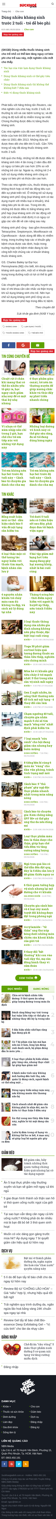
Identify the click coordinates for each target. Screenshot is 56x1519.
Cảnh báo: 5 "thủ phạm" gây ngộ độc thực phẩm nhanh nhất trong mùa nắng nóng (38, 791)
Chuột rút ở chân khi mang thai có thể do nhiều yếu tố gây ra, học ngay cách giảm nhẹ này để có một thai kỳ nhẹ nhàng (13, 391)
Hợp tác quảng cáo (12, 34)
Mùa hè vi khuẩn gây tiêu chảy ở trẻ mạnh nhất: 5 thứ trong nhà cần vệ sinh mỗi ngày (38, 676)
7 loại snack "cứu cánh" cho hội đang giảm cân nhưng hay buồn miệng (38, 744)
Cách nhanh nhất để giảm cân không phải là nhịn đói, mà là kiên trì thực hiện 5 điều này (30, 1107)
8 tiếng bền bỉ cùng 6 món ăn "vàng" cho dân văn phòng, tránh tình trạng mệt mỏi (39, 768)
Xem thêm (28, 978)
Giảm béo (36, 1412)
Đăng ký (35, 1427)
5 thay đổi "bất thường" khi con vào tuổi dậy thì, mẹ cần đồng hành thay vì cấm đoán (38, 959)
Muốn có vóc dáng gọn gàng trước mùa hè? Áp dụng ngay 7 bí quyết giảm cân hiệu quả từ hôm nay (27, 1238)
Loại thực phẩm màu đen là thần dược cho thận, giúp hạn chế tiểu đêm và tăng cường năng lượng (38, 843)
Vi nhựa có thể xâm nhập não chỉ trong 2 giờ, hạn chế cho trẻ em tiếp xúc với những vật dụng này (13, 437)
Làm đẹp (7, 1422)
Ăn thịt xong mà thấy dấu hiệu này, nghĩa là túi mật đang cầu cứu (30, 1121)
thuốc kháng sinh (15, 333)
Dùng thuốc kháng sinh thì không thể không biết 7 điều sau (26, 86)
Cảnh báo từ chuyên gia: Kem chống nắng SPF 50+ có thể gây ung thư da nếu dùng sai (38, 818)
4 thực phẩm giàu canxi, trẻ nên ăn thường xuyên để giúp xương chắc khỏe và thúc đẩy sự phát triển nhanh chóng (41, 389)
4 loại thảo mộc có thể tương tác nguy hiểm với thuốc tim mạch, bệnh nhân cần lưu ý (13, 562)
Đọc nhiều (15, 988)
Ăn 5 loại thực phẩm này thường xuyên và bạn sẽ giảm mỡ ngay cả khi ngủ (29, 1187)
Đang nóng (41, 988)
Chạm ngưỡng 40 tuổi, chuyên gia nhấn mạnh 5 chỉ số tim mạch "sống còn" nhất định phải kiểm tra (38, 721)
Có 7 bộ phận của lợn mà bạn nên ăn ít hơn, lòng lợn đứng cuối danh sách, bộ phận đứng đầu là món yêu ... (24, 1046)
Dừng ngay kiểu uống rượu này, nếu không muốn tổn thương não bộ (31, 1093)
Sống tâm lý (9, 1432)
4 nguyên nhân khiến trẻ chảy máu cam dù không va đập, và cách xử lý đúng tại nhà (13, 603)
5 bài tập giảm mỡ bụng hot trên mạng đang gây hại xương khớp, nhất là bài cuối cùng (41, 562)
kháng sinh (11, 327)
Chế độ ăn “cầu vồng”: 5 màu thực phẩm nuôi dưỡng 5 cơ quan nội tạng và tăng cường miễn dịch (39, 1351)
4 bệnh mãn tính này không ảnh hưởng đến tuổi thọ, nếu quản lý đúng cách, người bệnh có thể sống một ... (25, 1077)
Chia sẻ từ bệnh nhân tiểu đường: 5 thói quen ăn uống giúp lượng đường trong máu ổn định (25, 1000)
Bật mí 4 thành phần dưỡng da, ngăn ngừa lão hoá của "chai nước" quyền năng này (39, 1263)
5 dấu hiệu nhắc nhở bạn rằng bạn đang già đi (29, 1031)
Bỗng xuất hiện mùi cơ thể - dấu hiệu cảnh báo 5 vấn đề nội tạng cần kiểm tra (12, 524)
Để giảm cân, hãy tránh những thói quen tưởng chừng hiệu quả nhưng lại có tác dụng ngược (38, 1167)
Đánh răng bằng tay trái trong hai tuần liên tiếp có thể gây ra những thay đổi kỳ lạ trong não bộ (25, 1017)
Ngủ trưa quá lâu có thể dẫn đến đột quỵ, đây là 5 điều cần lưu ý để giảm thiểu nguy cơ (39, 869)
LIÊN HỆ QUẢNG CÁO (14, 1441)
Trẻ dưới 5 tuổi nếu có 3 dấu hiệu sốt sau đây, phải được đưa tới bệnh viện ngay (42, 524)
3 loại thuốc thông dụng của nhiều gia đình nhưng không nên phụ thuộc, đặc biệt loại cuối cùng (37, 628)
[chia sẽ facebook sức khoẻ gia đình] (4, 1464)
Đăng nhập (11, 1367)
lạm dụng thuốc (32, 327)
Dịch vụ (35, 1417)
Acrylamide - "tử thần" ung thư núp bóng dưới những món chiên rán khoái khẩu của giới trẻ (39, 934)
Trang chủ (6, 11)
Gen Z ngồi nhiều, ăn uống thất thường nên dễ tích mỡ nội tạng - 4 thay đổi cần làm (39, 698)
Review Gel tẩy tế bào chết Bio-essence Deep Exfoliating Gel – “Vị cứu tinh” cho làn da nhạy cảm (27, 1324)
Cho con (29, 29)
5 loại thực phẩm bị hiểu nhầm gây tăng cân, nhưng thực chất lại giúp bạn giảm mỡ (30, 1062)
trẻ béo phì (37, 333)
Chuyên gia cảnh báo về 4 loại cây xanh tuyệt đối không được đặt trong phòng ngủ (38, 911)
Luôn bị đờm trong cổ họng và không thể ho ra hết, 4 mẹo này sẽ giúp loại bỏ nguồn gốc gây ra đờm (25, 1137)
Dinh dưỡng (31, 753)
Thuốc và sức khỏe (13, 1412)
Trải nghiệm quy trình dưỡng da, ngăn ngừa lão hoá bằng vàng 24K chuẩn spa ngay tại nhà (29, 1309)
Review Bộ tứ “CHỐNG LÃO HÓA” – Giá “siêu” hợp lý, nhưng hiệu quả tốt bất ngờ (28, 1293)
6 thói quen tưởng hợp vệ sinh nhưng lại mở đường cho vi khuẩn (39, 888)
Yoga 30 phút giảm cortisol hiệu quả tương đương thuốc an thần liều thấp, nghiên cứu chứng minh (39, 653)
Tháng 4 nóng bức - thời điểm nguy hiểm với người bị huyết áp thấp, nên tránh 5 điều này (42, 603)
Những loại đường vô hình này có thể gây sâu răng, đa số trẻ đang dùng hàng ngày (42, 433)
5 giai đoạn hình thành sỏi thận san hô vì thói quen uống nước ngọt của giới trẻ (29, 1202)
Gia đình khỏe (32, 896)
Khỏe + (28, 639)
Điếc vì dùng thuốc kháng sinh (22, 92)
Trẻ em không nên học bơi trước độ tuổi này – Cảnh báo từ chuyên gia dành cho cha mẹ (13, 477)
